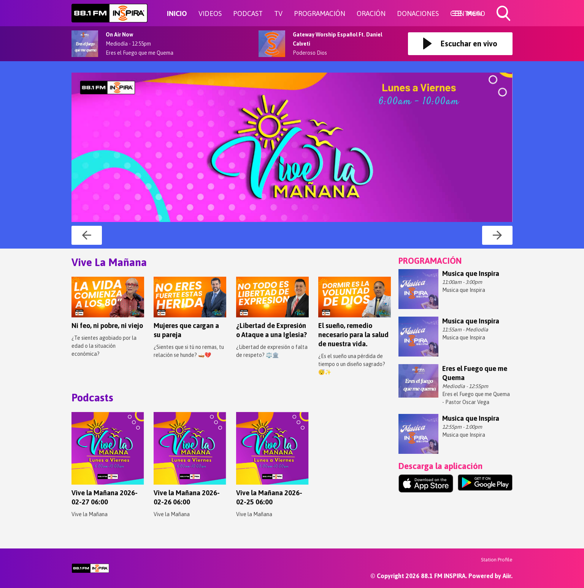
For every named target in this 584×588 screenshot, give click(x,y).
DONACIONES (418, 13)
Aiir (507, 575)
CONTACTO (467, 13)
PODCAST (248, 13)
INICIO (177, 13)
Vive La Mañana (109, 262)
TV (278, 13)
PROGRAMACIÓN (319, 13)
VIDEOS (210, 13)
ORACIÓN (371, 13)
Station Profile (497, 560)
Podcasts (92, 397)
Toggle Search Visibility (504, 14)
